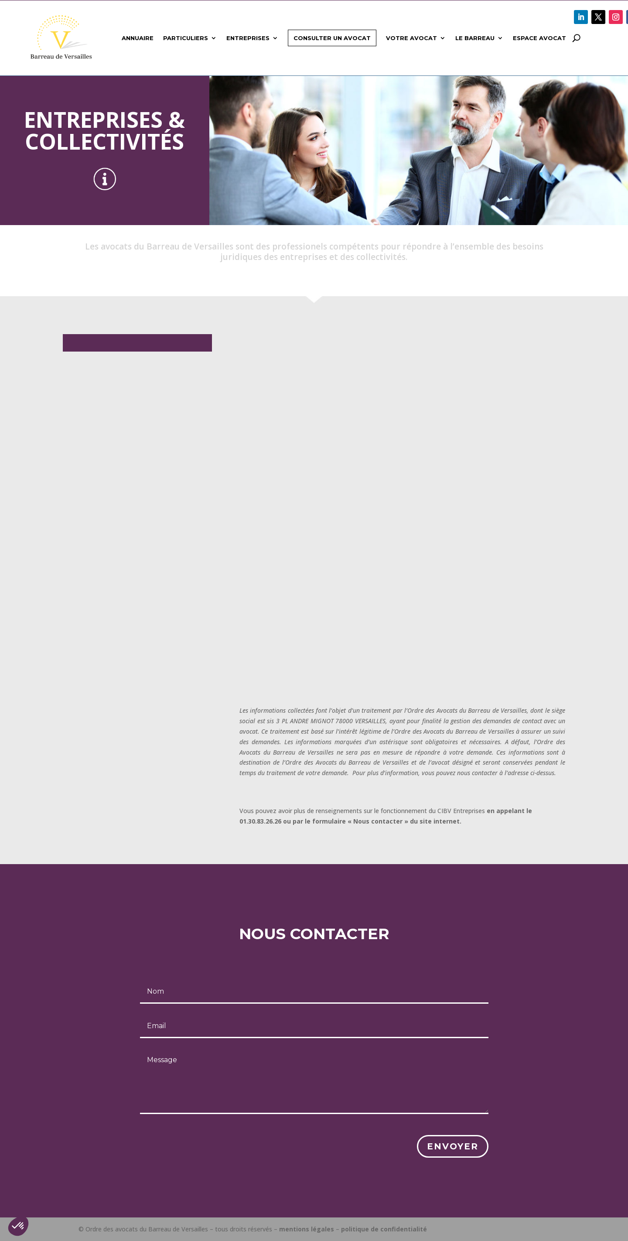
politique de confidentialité (384, 1229)
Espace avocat (539, 37)
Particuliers (185, 37)
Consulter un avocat (332, 37)
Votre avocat (411, 37)
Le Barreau (475, 37)
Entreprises (248, 37)
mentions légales (306, 1229)
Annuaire (138, 37)
